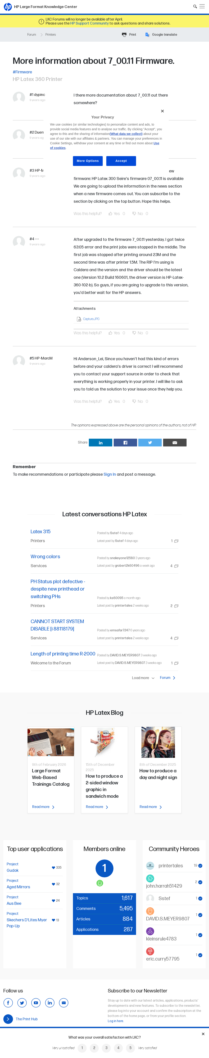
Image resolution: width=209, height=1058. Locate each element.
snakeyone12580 (122, 558)
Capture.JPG (91, 319)
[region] (106, 139)
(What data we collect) (126, 134)
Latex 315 (41, 532)
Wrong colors (45, 557)
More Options (88, 161)
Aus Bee (14, 903)
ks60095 (116, 598)
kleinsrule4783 (161, 939)
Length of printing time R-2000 (63, 654)
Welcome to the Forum (51, 663)
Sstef (114, 533)
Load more (144, 678)
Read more (43, 807)
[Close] (162, 111)
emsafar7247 (120, 630)
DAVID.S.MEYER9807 (125, 655)
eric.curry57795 (162, 959)
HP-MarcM (44, 358)
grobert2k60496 (127, 566)
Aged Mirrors (18, 887)
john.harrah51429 (164, 886)
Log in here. (116, 1021)
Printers (50, 35)
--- (37, 239)
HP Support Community (89, 23)
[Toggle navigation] (202, 6)
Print (129, 35)
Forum (31, 35)
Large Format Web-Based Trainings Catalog (50, 777)
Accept (121, 161)
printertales (123, 606)
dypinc (39, 95)
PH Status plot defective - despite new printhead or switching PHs (58, 589)
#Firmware (22, 72)
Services (39, 566)
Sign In (110, 474)
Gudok (13, 870)
